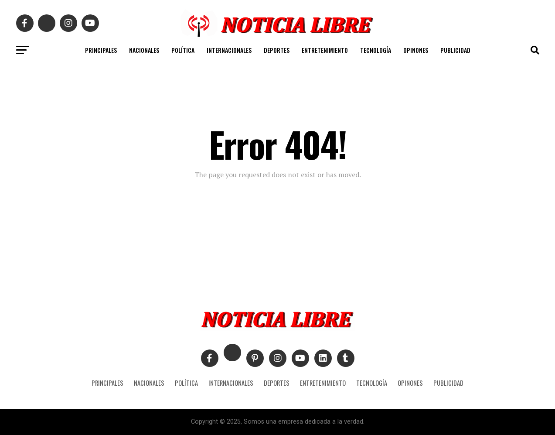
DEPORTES (276, 50)
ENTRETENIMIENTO (325, 50)
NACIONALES (144, 50)
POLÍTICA (182, 50)
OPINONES (415, 50)
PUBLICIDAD (455, 50)
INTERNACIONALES (229, 50)
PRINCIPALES (101, 50)
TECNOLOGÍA (375, 50)
